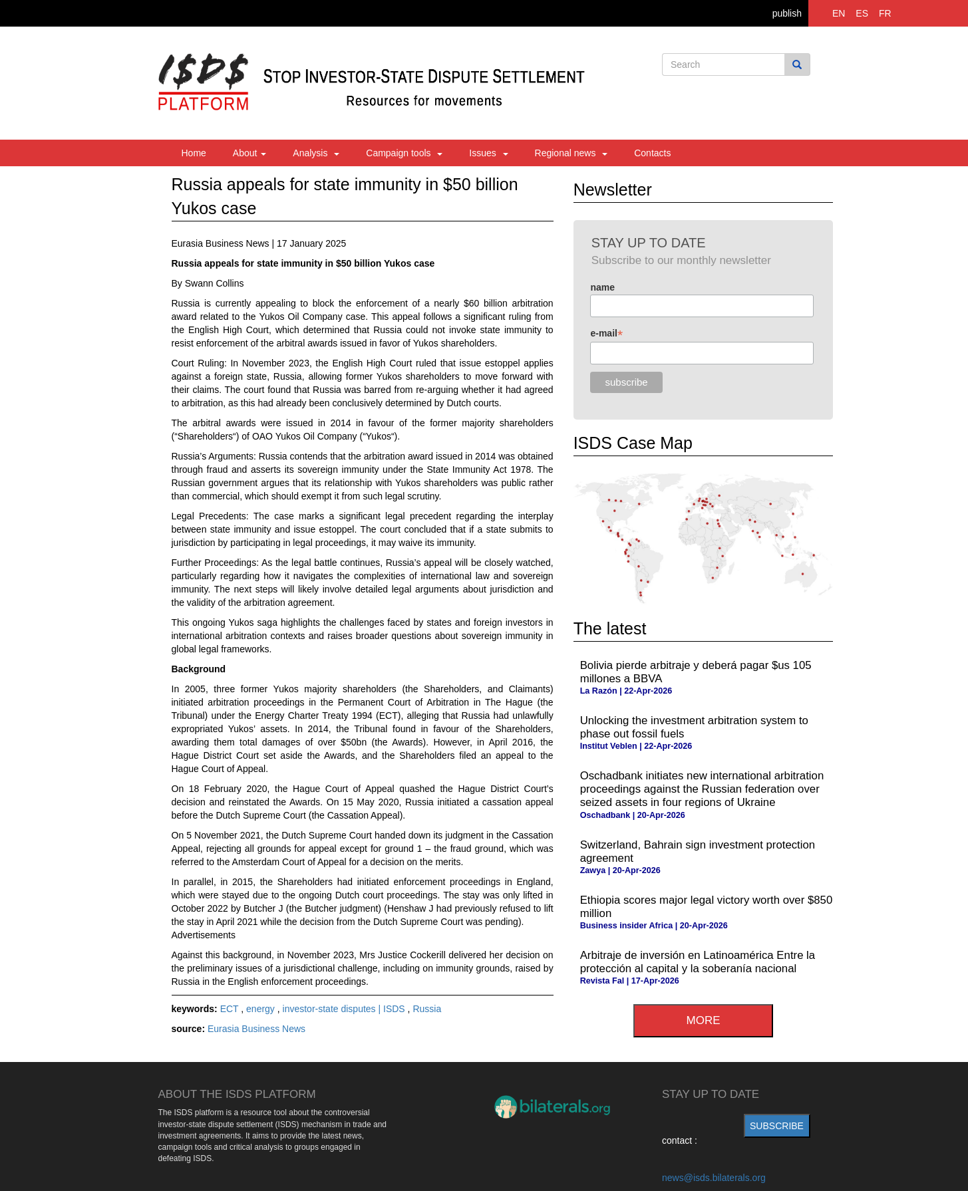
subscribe (777, 1126)
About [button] (249, 153)
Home (194, 153)
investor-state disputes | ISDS (345, 1008)
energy (261, 1008)
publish (787, 13)
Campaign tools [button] (404, 153)
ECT (231, 1008)
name (602, 287)
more (704, 1020)
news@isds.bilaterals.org (714, 1177)
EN (838, 13)
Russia (426, 1008)
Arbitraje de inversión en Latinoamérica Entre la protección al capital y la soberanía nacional (698, 962)
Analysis (316, 153)
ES (862, 13)
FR (885, 13)
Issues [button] (488, 153)
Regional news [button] (571, 153)
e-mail (606, 333)
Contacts (652, 153)
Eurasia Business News (256, 1028)
